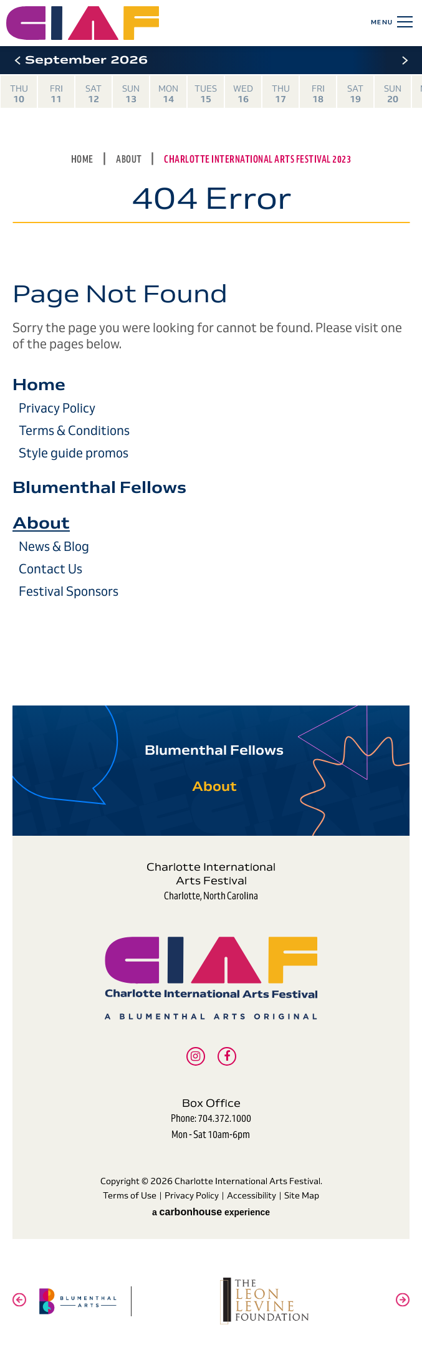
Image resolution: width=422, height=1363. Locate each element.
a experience (211, 1212)
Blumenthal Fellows (99, 487)
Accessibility (251, 1195)
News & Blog (54, 546)
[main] (211, 369)
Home (82, 159)
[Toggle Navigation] (403, 22)
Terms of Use (129, 1195)
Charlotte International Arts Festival (136, 23)
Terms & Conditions (74, 431)
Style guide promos (73, 453)
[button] (17, 60)
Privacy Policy (57, 408)
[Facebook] (227, 1056)
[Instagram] (195, 1056)
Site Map (301, 1195)
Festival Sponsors (68, 591)
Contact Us (50, 569)
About (129, 159)
